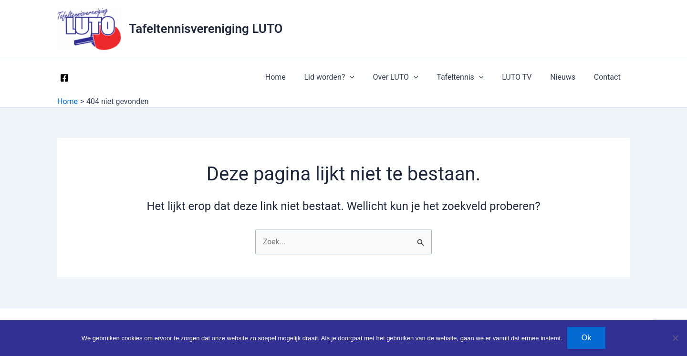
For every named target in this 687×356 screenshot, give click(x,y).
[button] (367, 77)
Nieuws (567, 77)
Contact (608, 77)
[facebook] (66, 77)
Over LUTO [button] (409, 77)
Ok (586, 338)
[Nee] (675, 338)
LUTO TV (525, 77)
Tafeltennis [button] (471, 77)
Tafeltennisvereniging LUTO (205, 28)
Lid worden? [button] (347, 77)
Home (296, 77)
